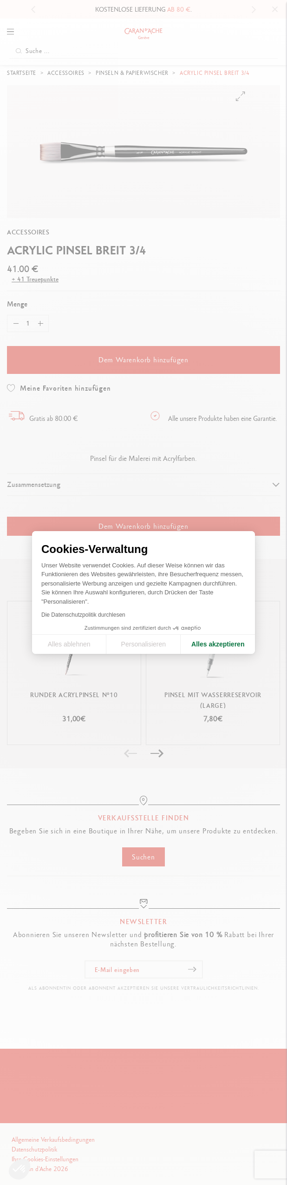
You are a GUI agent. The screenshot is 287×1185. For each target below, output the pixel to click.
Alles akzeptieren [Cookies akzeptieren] (217, 644)
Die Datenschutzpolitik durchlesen (83, 615)
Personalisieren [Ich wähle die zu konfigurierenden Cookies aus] (143, 644)
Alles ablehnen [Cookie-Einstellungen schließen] (69, 644)
